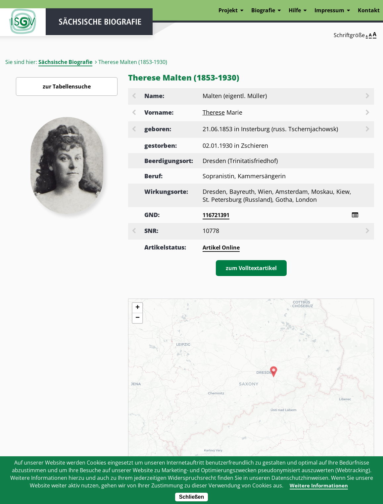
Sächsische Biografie (65, 62)
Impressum (329, 10)
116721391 (216, 215)
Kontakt (369, 10)
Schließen (191, 497)
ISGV (20, 24)
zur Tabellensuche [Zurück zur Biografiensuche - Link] (67, 86)
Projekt (228, 10)
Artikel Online (221, 248)
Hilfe (295, 10)
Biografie (263, 10)
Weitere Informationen (319, 485)
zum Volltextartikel (251, 268)
